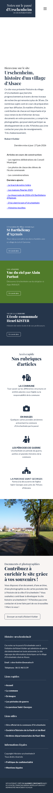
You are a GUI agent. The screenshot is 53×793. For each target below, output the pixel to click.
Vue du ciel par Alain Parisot (23, 274)
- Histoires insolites (16, 207)
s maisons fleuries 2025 (21, 190)
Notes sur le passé (19, 5)
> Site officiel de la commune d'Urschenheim (25, 725)
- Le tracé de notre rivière (19, 185)
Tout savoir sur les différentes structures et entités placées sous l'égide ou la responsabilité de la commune (26, 391)
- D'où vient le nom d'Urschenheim (23, 202)
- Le (8, 190)
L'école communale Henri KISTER (22, 318)
